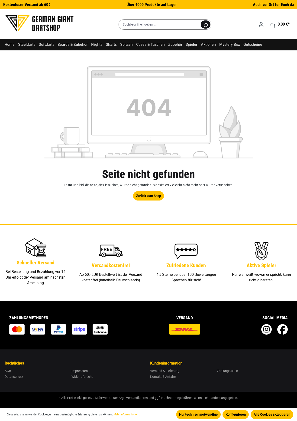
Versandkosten (137, 398)
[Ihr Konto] (261, 24)
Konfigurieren (236, 414)
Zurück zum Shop (148, 196)
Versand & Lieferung (164, 371)
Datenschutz (14, 376)
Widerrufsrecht (82, 376)
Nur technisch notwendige (198, 414)
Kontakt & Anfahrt (163, 376)
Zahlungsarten (227, 371)
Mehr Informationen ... (127, 414)
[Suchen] (205, 24)
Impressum (79, 371)
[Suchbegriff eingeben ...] (159, 24)
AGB (8, 371)
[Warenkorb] (279, 24)
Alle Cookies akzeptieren (272, 414)
